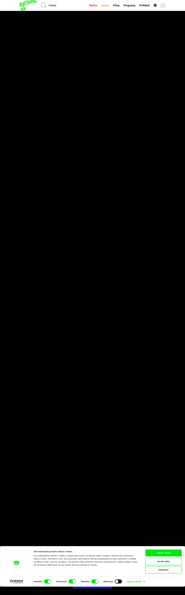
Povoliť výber (163, 570)
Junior (105, 5)
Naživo (93, 5)
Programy (129, 5)
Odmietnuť (163, 578)
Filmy (116, 5)
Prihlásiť (144, 5)
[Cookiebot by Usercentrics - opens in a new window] (16, 590)
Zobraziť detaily (134, 590)
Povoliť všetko (163, 561)
